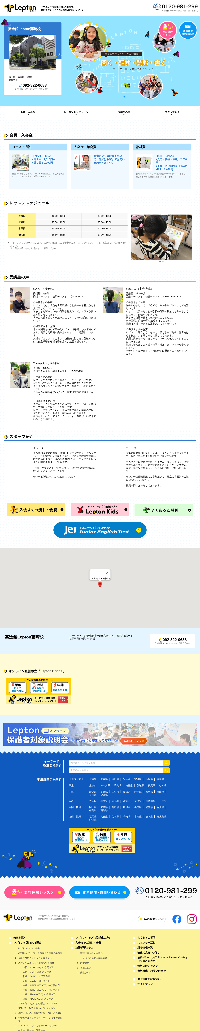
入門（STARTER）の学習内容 (38, 967)
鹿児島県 (161, 816)
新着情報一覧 (145, 947)
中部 (71, 791)
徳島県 (92, 810)
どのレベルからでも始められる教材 (36, 962)
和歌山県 (150, 801)
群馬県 (151, 785)
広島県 (104, 807)
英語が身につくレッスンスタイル (35, 958)
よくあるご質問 (146, 937)
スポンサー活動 (146, 942)
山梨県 (115, 791)
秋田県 (115, 779)
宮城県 (138, 779)
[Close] (107, 573)
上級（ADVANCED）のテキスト (39, 999)
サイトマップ (145, 984)
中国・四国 (75, 807)
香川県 (160, 807)
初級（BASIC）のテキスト (36, 981)
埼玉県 (129, 785)
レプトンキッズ (93, 937)
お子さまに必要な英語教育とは (96, 958)
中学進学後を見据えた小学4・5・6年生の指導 (40, 1019)
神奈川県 (105, 785)
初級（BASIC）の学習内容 (36, 976)
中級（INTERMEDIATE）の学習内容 (41, 985)
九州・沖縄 (75, 816)
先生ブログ (85, 972)
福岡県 (92, 816)
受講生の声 (124, 112)
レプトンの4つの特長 (29, 948)
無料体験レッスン (147, 966)
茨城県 (140, 785)
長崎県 (126, 816)
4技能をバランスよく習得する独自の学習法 (40, 953)
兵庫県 (104, 801)
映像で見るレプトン (149, 952)
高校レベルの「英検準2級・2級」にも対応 (40, 1012)
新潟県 (92, 791)
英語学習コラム (84, 947)
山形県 (149, 779)
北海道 (92, 779)
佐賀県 (115, 816)
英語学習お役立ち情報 (91, 953)
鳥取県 (115, 807)
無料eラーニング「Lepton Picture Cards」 (162, 959)
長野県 (104, 791)
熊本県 (149, 816)
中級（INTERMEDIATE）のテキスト (41, 990)
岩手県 (126, 779)
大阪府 (92, 801)
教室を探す (19, 937)
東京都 (92, 785)
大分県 (104, 816)
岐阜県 (149, 791)
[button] (100, 585)
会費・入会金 (28, 112)
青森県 (104, 779)
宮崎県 (138, 816)
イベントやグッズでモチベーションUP (37, 1025)
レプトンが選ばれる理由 (27, 942)
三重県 (162, 801)
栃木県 (162, 785)
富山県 (160, 791)
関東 (71, 785)
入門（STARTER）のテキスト (38, 972)
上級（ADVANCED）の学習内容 (39, 994)
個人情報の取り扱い (149, 979)
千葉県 (117, 785)
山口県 (138, 807)
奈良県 (138, 801)
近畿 (71, 801)
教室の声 (84, 963)
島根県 (126, 807)
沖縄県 (92, 819)
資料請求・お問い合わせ (151, 970)
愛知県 (126, 791)
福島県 (160, 779)
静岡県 (138, 791)
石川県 (92, 794)
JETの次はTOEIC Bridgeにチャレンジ (38, 1008)
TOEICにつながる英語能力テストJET (37, 1003)
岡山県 (92, 807)
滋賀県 (126, 801)
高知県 (104, 810)
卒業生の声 (85, 967)
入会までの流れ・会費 (88, 942)
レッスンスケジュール (76, 112)
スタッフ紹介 (172, 112)
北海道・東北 (76, 779)
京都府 (115, 801)
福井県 (104, 794)
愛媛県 (149, 807)
